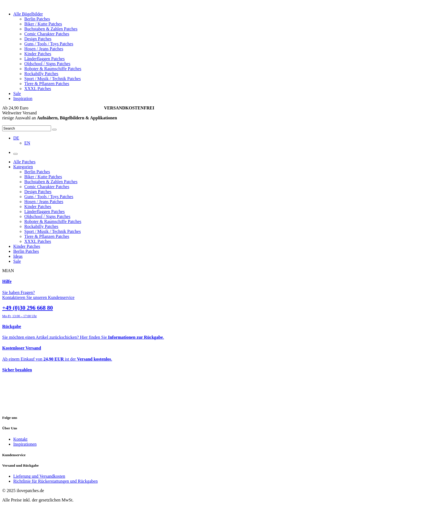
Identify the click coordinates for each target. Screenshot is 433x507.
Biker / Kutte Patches (43, 24)
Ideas (18, 256)
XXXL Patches (37, 88)
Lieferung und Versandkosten (39, 476)
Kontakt (20, 439)
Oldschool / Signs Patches (47, 63)
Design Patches (37, 38)
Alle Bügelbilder (28, 14)
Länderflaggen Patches (44, 58)
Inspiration (22, 98)
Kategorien (23, 166)
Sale (17, 93)
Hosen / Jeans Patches (43, 48)
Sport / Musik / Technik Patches (52, 78)
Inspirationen (24, 444)
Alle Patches (24, 161)
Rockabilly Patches (41, 73)
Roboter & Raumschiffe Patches (52, 68)
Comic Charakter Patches (46, 33)
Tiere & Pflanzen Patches (46, 83)
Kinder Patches (37, 53)
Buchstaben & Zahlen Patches (50, 29)
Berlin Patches (37, 19)
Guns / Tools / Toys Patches (48, 43)
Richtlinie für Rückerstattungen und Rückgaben (55, 481)
